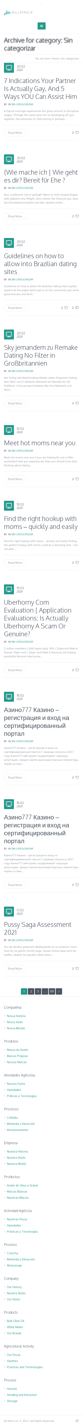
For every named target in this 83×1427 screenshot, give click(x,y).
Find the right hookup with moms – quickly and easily (41, 522)
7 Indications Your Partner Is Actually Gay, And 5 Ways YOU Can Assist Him (40, 88)
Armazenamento (17, 1130)
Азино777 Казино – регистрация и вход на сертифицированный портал (36, 721)
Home (55, 58)
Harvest (12, 1388)
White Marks (15, 1327)
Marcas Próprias (17, 1056)
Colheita (12, 1117)
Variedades (14, 1090)
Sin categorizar (70, 58)
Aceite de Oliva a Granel (22, 1185)
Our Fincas (14, 1354)
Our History (14, 1287)
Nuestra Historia (17, 1151)
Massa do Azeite (17, 1049)
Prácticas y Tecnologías (22, 1231)
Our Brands (14, 1333)
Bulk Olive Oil (15, 1321)
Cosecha (12, 1253)
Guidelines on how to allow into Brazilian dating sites (40, 264)
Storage (12, 1401)
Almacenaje (14, 1265)
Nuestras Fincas (17, 1219)
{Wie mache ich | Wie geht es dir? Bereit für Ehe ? (41, 176)
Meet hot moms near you (39, 443)
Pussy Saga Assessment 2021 (37, 928)
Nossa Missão (16, 1028)
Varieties (12, 1361)
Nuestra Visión (16, 1157)
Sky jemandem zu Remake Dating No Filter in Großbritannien (41, 355)
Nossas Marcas (17, 1062)
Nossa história (16, 1016)
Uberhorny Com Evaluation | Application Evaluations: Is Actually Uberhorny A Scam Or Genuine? (37, 618)
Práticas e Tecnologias (22, 1096)
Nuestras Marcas (18, 1197)
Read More (15, 132)
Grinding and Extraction (22, 1394)
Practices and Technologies (25, 1367)
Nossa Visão (15, 1022)
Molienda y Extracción (21, 1123)
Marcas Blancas (17, 1191)
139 (52, 991)
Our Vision (13, 1299)
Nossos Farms (16, 1083)
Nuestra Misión (16, 1163)
